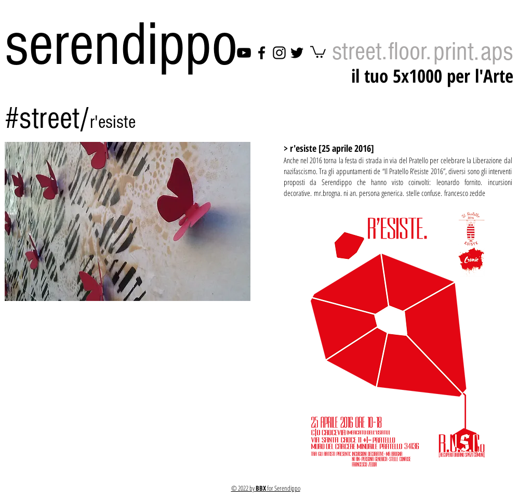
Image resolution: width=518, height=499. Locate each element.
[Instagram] (279, 52)
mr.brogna (327, 193)
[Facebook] (261, 52)
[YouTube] (244, 52)
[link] (318, 51)
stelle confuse (423, 193)
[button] (127, 221)
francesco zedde (464, 193)
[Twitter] (297, 52)
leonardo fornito (458, 182)
